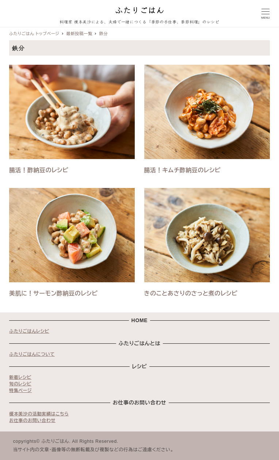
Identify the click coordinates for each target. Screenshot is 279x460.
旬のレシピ (20, 384)
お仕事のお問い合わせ (32, 420)
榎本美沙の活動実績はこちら (39, 413)
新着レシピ (20, 377)
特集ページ (20, 390)
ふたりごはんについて (32, 354)
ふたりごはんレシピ (29, 331)
